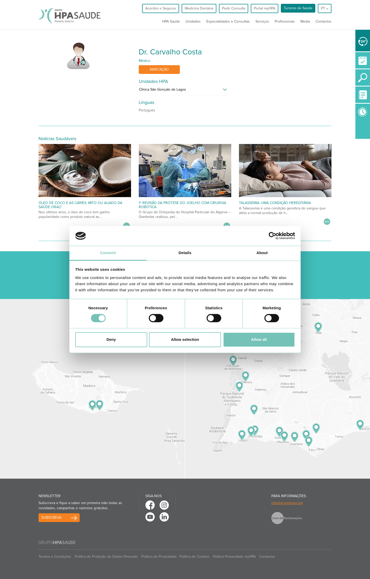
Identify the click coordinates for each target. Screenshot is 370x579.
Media (305, 21)
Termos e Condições (55, 556)
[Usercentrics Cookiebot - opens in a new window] (272, 236)
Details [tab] (185, 252)
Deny (111, 339)
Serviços (262, 21)
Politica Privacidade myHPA (234, 556)
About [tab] (262, 252)
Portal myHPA (264, 8)
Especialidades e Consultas (228, 21)
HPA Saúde (171, 21)
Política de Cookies (194, 556)
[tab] (185, 91)
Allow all (259, 339)
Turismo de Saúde (298, 8)
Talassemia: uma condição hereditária (275, 203)
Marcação (159, 69)
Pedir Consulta (233, 8)
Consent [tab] (108, 252)
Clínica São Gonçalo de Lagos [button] (162, 89)
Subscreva (51, 517)
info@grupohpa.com (287, 503)
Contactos (323, 21)
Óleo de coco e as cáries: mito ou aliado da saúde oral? (80, 205)
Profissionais (285, 21)
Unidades (193, 21)
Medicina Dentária (199, 8)
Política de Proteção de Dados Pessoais (106, 556)
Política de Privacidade (159, 556)
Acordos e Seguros (160, 8)
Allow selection (185, 339)
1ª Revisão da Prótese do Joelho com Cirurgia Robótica (182, 205)
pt (324, 8)
